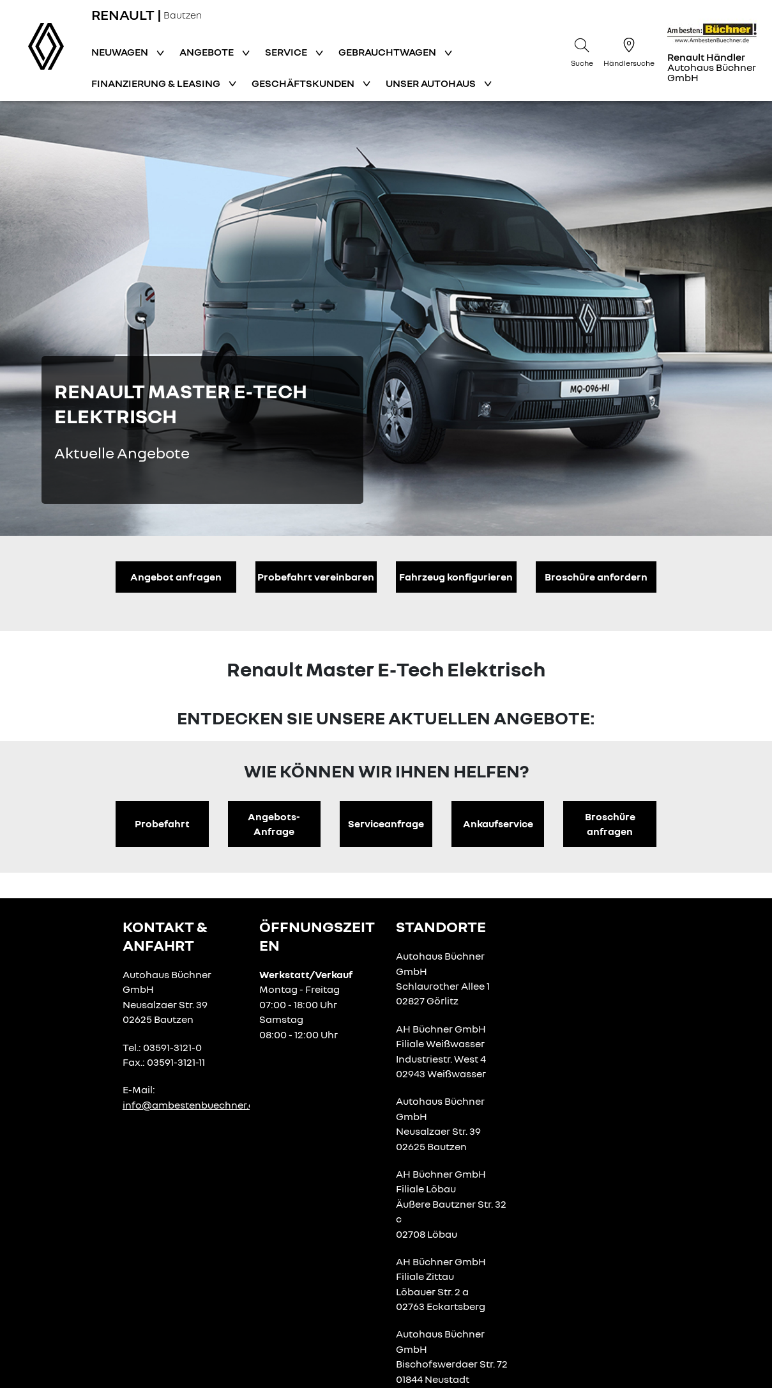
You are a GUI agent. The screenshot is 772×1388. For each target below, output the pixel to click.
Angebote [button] (207, 51)
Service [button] (287, 51)
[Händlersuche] (629, 50)
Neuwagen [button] (120, 51)
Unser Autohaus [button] (432, 83)
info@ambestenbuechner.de (192, 1104)
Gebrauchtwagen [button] (388, 51)
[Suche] (581, 50)
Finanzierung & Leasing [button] (156, 83)
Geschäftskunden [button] (304, 83)
